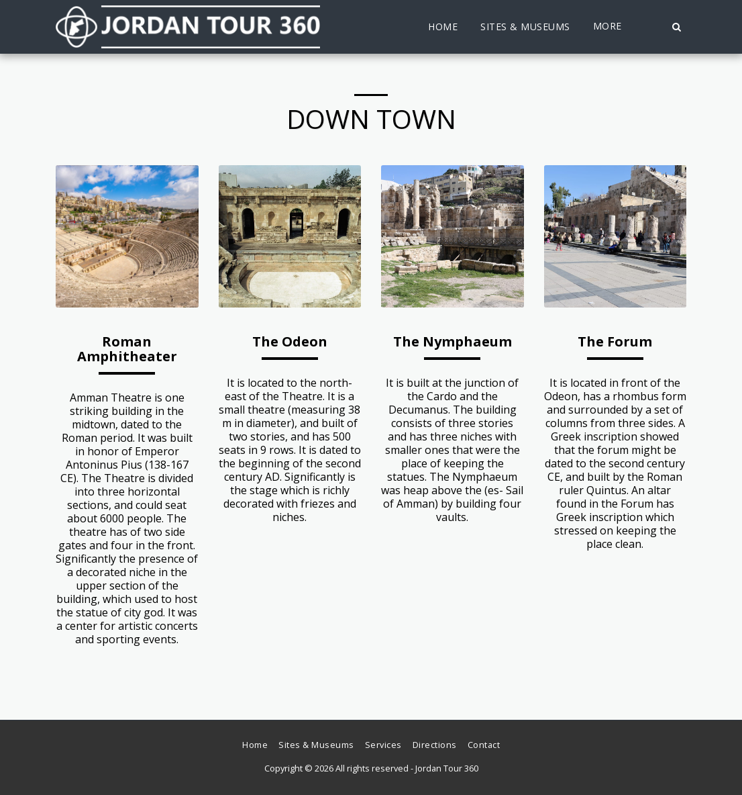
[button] (676, 27)
